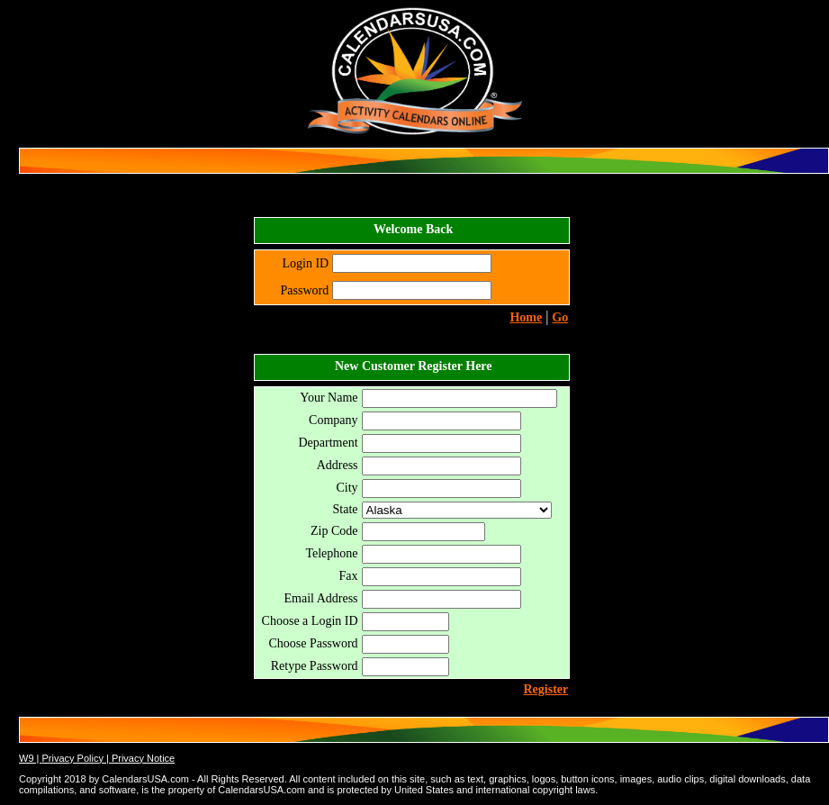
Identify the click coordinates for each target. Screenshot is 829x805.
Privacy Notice (143, 758)
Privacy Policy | (76, 758)
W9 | (30, 758)
